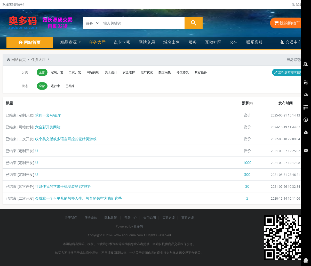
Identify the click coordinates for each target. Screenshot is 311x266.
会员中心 (291, 42)
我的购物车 (287, 23)
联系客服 (254, 42)
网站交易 (147, 42)
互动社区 (213, 42)
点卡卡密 (122, 42)
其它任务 (201, 72)
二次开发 (75, 72)
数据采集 (164, 72)
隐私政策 (111, 217)
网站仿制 (93, 72)
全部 (42, 72)
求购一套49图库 (48, 115)
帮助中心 (130, 217)
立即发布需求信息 (288, 72)
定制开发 (57, 72)
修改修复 (183, 72)
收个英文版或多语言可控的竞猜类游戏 (66, 138)
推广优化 (147, 72)
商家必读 (187, 217)
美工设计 (111, 72)
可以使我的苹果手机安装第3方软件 (63, 186)
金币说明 (149, 217)
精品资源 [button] (69, 42)
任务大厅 (97, 42)
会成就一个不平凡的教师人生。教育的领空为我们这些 (78, 198)
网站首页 (16, 59)
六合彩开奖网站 (47, 126)
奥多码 (138, 226)
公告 (234, 42)
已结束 (70, 86)
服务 (192, 42)
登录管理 (300, 4)
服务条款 (91, 217)
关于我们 (71, 217)
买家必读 (168, 217)
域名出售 (171, 42)
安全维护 (129, 72)
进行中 (55, 86)
